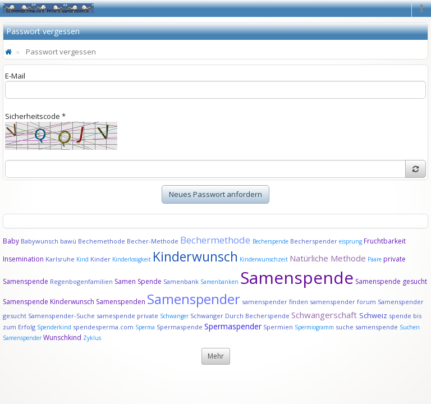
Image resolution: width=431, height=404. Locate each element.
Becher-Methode (152, 241)
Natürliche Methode (328, 258)
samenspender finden (275, 301)
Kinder (100, 259)
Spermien (278, 327)
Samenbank (181, 281)
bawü (68, 241)
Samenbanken (220, 282)
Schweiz (373, 315)
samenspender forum (343, 301)
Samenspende (297, 277)
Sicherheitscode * (35, 116)
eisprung (350, 241)
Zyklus (92, 338)
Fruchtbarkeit (385, 241)
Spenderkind (54, 327)
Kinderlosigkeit (132, 259)
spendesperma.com (103, 327)
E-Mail (15, 76)
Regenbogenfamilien (81, 281)
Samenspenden (120, 301)
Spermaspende (180, 327)
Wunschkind (62, 337)
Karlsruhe (60, 259)
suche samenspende (367, 327)
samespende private (127, 315)
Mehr (216, 356)
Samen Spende (138, 281)
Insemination (23, 259)
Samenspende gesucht (391, 281)
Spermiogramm (314, 327)
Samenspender (193, 299)
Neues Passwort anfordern (215, 194)
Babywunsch (39, 241)
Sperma (145, 327)
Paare (375, 259)
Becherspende (270, 241)
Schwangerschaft (325, 314)
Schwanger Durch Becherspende (240, 315)
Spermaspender (233, 326)
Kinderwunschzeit (264, 259)
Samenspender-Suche (61, 315)
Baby (11, 241)
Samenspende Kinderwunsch (48, 301)
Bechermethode (216, 239)
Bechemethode (101, 241)
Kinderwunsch (195, 256)
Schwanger (174, 316)
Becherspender (314, 241)
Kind (83, 259)
